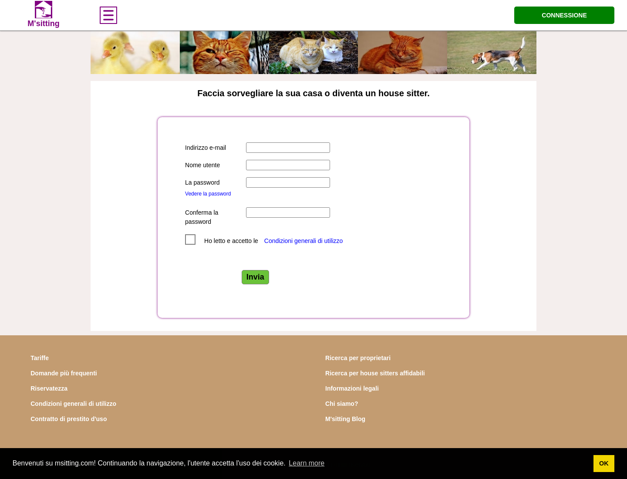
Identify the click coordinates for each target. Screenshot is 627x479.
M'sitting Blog (345, 418)
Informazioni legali (352, 388)
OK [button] (604, 463)
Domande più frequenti (63, 373)
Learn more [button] (306, 463)
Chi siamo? (341, 403)
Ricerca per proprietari (358, 357)
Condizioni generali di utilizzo (303, 240)
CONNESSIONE (564, 15)
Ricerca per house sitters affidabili (375, 373)
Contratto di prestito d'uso (68, 418)
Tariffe (39, 357)
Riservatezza (48, 388)
